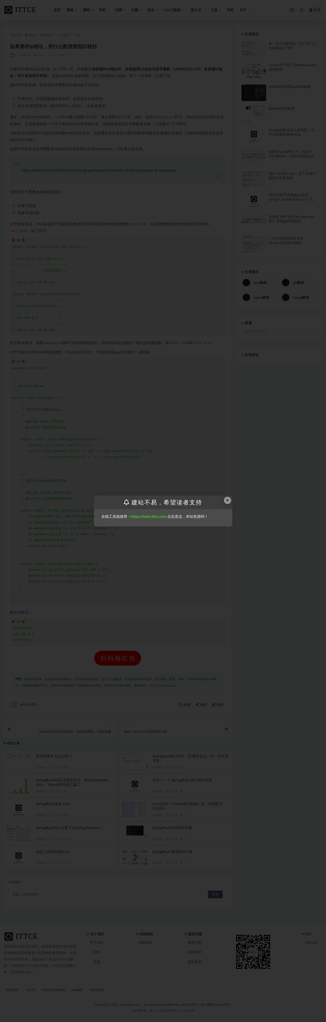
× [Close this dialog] (227, 500)
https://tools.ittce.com (148, 516)
